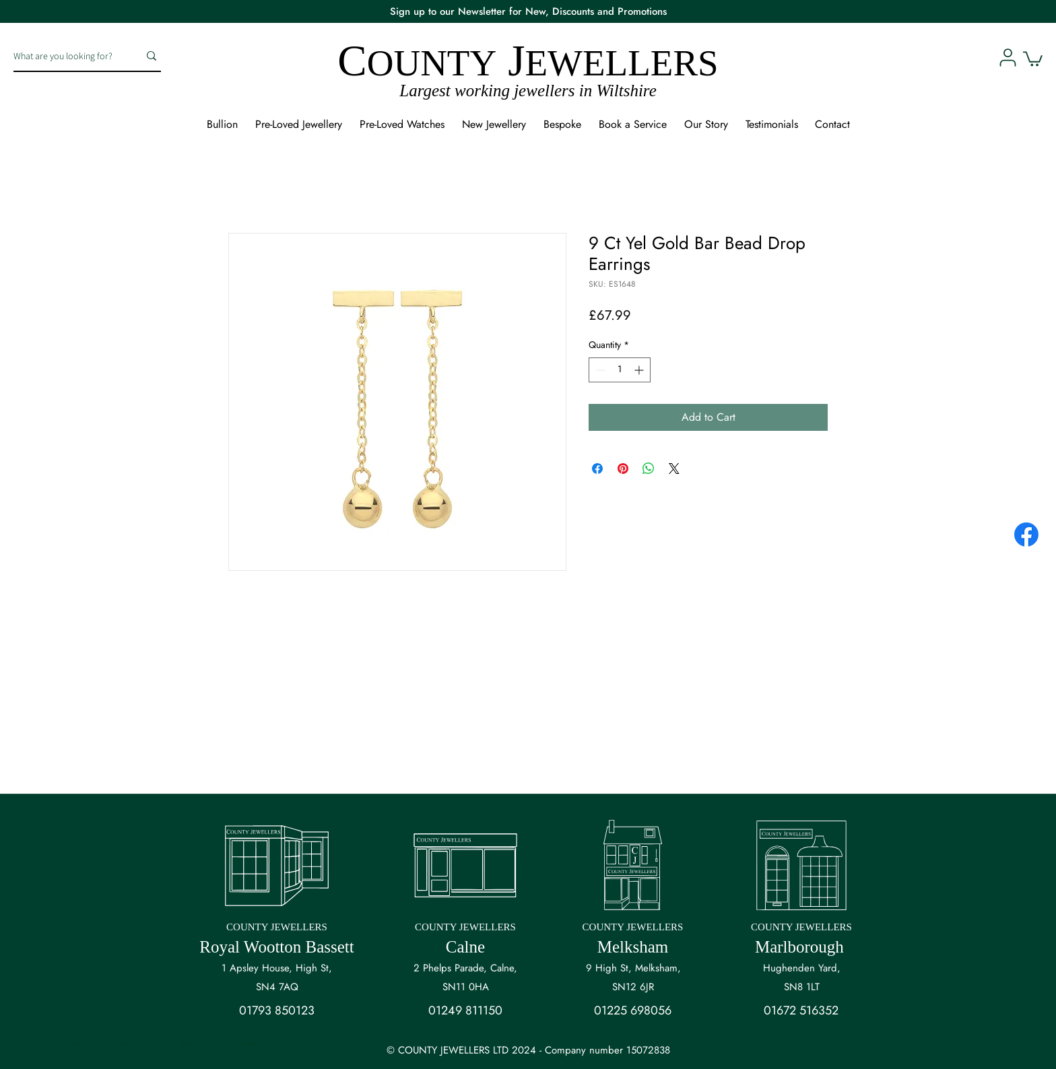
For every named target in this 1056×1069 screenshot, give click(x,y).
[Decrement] (599, 370)
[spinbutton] (619, 370)
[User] (1007, 57)
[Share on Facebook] (597, 468)
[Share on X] (674, 468)
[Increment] (640, 370)
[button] (1033, 58)
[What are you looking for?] (66, 56)
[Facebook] (1026, 534)
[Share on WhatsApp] (648, 468)
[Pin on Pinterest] (623, 468)
